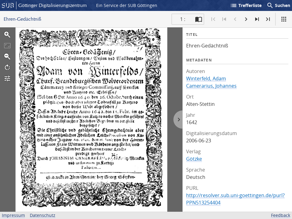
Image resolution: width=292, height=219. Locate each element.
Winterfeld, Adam (206, 78)
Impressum (13, 215)
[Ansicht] (283, 19)
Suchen (278, 5)
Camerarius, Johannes (211, 85)
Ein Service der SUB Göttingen (126, 5)
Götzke (194, 158)
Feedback (280, 215)
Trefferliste (246, 5)
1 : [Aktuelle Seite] (182, 19)
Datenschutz (42, 215)
